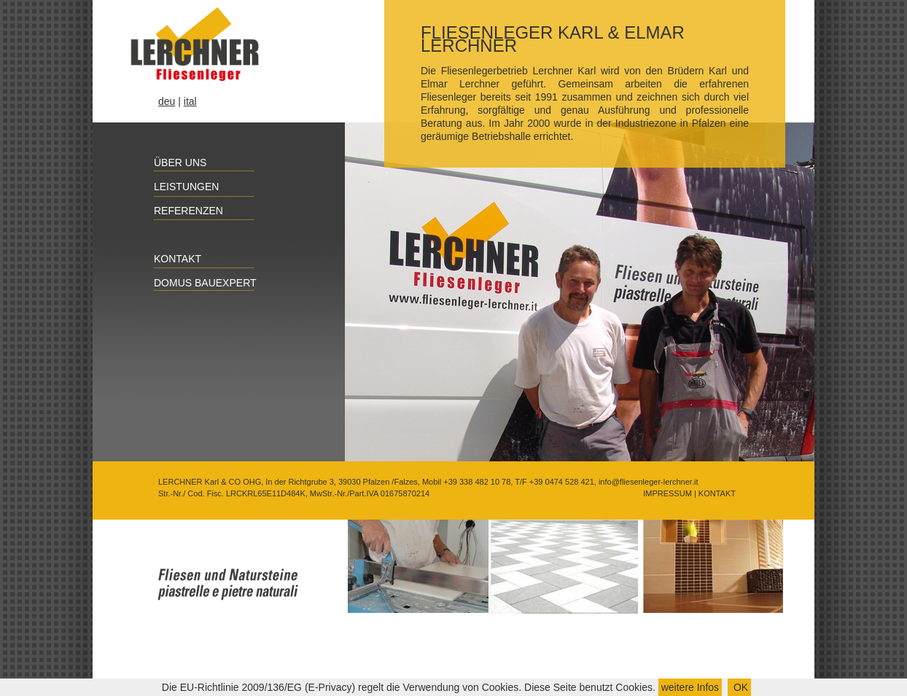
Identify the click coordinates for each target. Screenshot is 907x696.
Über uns (172, 162)
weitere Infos (690, 687)
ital (190, 101)
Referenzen (180, 210)
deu (166, 101)
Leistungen (178, 186)
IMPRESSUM (666, 493)
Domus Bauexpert (197, 283)
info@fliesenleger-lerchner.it (648, 481)
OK (739, 687)
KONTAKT (716, 493)
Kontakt (169, 259)
